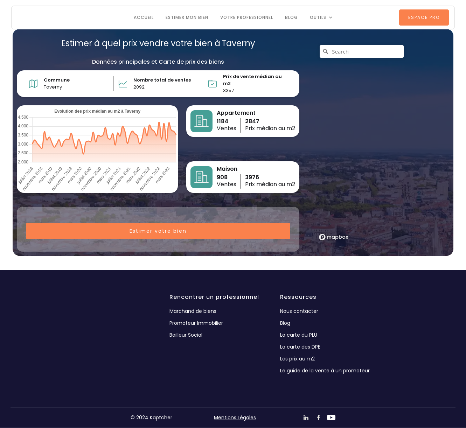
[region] (378, 142)
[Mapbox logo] (333, 237)
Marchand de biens (192, 311)
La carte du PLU (298, 335)
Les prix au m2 (297, 359)
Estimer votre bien (158, 230)
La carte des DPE (300, 347)
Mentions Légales (235, 417)
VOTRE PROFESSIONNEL (246, 17)
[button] (321, 17)
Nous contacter (299, 311)
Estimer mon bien (187, 17)
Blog (291, 17)
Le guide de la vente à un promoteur (325, 370)
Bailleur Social (185, 335)
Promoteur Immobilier (196, 323)
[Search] (362, 51)
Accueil (144, 17)
